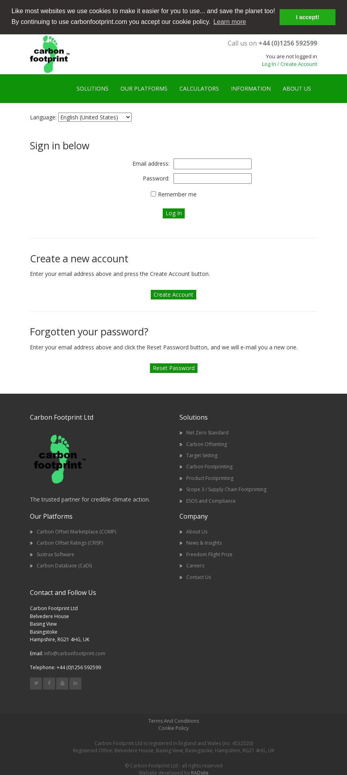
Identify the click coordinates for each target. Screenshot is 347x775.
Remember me (177, 194)
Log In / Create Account (289, 63)
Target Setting (201, 455)
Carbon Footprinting (209, 466)
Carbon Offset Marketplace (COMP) (76, 531)
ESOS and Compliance (211, 500)
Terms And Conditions (173, 720)
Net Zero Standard (207, 432)
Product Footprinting (209, 477)
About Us (196, 531)
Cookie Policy (173, 727)
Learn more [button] (229, 21)
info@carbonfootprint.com (74, 653)
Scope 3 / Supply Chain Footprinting (226, 489)
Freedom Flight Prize (209, 554)
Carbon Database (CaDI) (64, 565)
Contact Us (198, 576)
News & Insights (204, 542)
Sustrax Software (55, 554)
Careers (195, 565)
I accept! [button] (307, 17)
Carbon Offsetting (206, 443)
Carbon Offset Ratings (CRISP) (70, 542)
